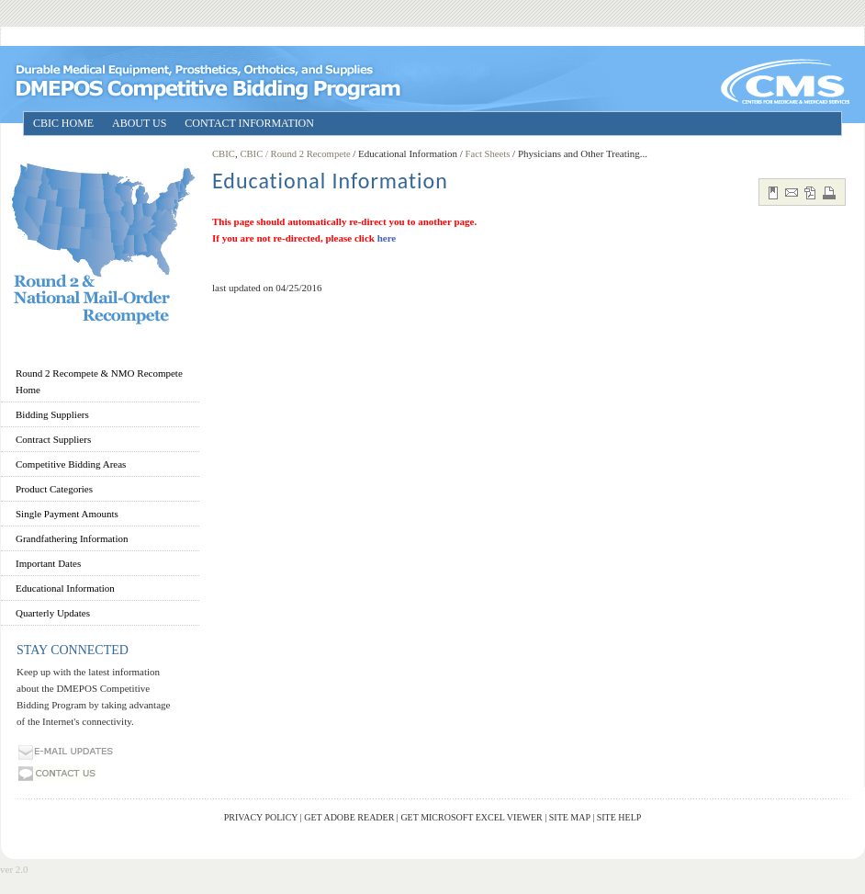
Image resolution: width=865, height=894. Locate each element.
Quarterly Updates (53, 612)
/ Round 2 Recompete (309, 154)
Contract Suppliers (53, 439)
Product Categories (54, 488)
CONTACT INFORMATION (249, 123)
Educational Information (65, 588)
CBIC (223, 154)
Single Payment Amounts (67, 513)
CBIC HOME (63, 123)
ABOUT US (139, 123)
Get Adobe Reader (349, 817)
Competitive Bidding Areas (71, 464)
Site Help (619, 817)
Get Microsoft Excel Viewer (471, 817)
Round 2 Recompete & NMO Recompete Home (99, 381)
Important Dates (48, 563)
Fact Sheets (488, 154)
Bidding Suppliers (52, 414)
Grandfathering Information (72, 538)
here (387, 237)
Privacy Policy (261, 817)
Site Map (569, 817)
